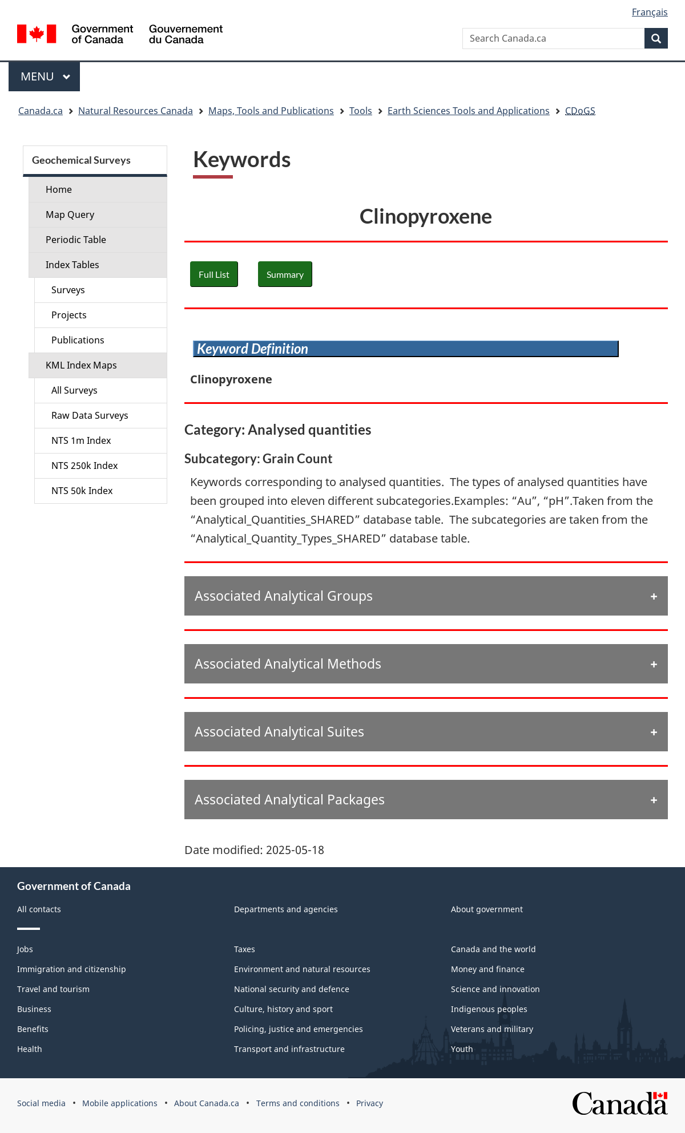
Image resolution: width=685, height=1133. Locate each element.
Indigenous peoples (489, 1008)
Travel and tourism (53, 989)
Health (29, 1048)
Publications (77, 340)
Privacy (369, 1103)
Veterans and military (492, 1028)
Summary (285, 274)
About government (487, 909)
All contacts (39, 909)
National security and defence (291, 989)
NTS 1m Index (81, 440)
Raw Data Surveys (89, 415)
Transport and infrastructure (289, 1048)
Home (59, 189)
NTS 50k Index (81, 490)
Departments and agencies (286, 909)
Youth (462, 1048)
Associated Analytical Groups (284, 595)
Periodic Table (76, 239)
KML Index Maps (81, 365)
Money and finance (488, 969)
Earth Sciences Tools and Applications (469, 110)
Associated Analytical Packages (290, 799)
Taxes (244, 949)
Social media (41, 1103)
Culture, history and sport (283, 1008)
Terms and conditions (298, 1103)
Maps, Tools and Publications (271, 110)
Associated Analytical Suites (279, 731)
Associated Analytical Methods (288, 663)
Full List (214, 274)
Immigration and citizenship (71, 969)
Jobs (25, 949)
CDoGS (580, 110)
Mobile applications (120, 1103)
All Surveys (74, 390)
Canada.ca (40, 110)
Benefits (33, 1028)
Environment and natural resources (302, 969)
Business (34, 1008)
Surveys (68, 290)
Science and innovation (495, 989)
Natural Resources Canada (135, 110)
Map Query (70, 214)
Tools (360, 110)
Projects (69, 315)
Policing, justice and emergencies (298, 1028)
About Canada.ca (206, 1103)
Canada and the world (493, 949)
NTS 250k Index (84, 465)
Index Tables (72, 264)
